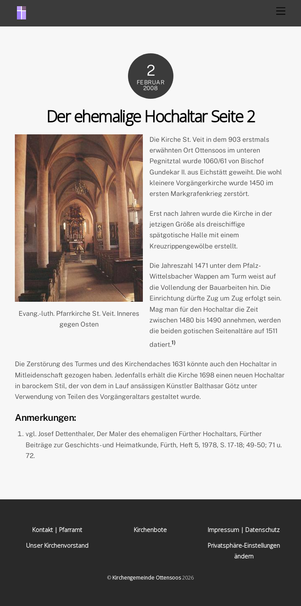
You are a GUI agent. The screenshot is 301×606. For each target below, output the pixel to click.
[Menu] (281, 11)
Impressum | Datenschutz (244, 530)
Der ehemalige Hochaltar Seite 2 (150, 116)
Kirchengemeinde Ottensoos (146, 577)
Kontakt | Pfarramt (57, 530)
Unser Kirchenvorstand (57, 545)
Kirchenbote (150, 530)
